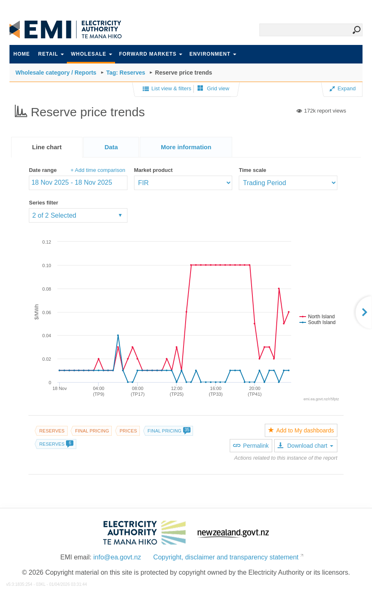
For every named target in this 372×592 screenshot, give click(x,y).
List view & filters (167, 89)
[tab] (47, 147)
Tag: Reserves (125, 72)
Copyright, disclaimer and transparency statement (226, 557)
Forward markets (150, 54)
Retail (51, 54)
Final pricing (92, 430)
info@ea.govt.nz (117, 557)
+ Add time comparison (98, 170)
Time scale (252, 170)
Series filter (43, 203)
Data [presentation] (111, 146)
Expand (343, 88)
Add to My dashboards (301, 430)
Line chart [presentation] (47, 146)
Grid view (213, 88)
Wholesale (91, 54)
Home (22, 54)
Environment (212, 54)
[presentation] (186, 147)
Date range (43, 170)
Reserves (51, 430)
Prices (128, 430)
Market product (153, 170)
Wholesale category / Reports (56, 72)
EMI (71, 29)
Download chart (305, 445)
